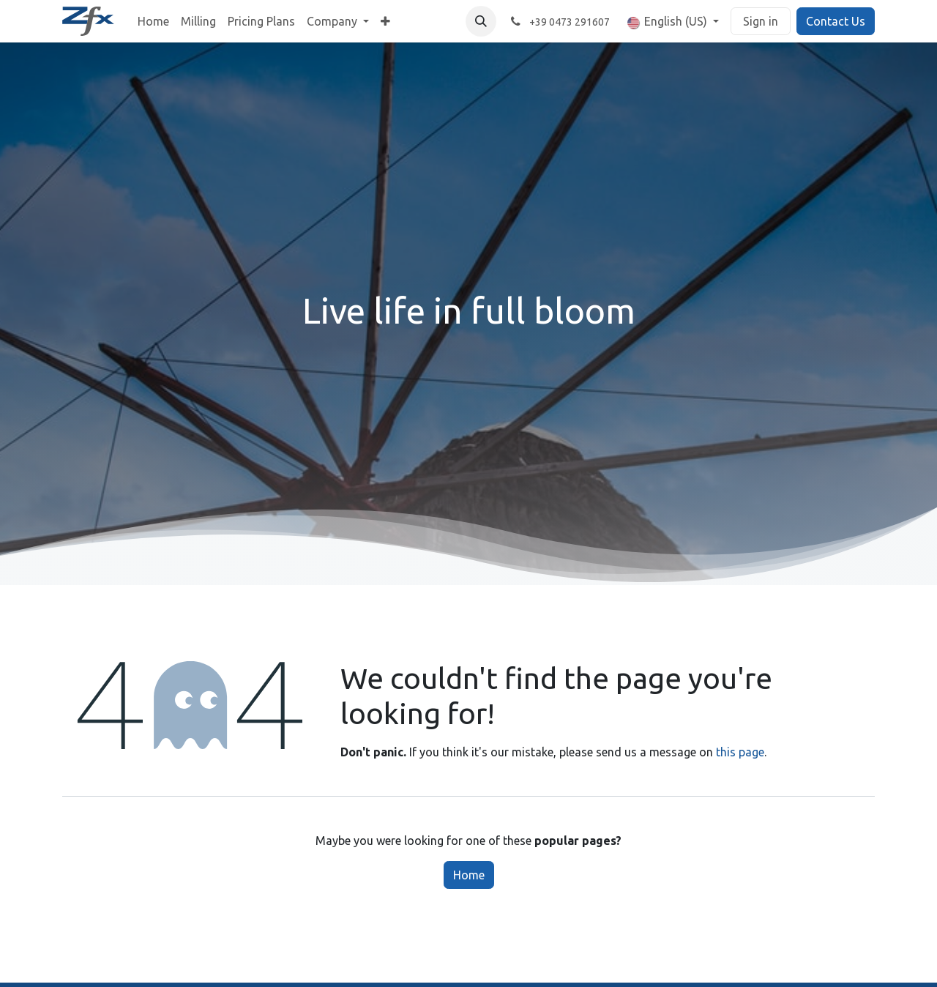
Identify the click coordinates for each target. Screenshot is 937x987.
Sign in (760, 21)
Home (469, 875)
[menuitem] (153, 21)
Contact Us (835, 21)
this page (740, 752)
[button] (481, 21)
